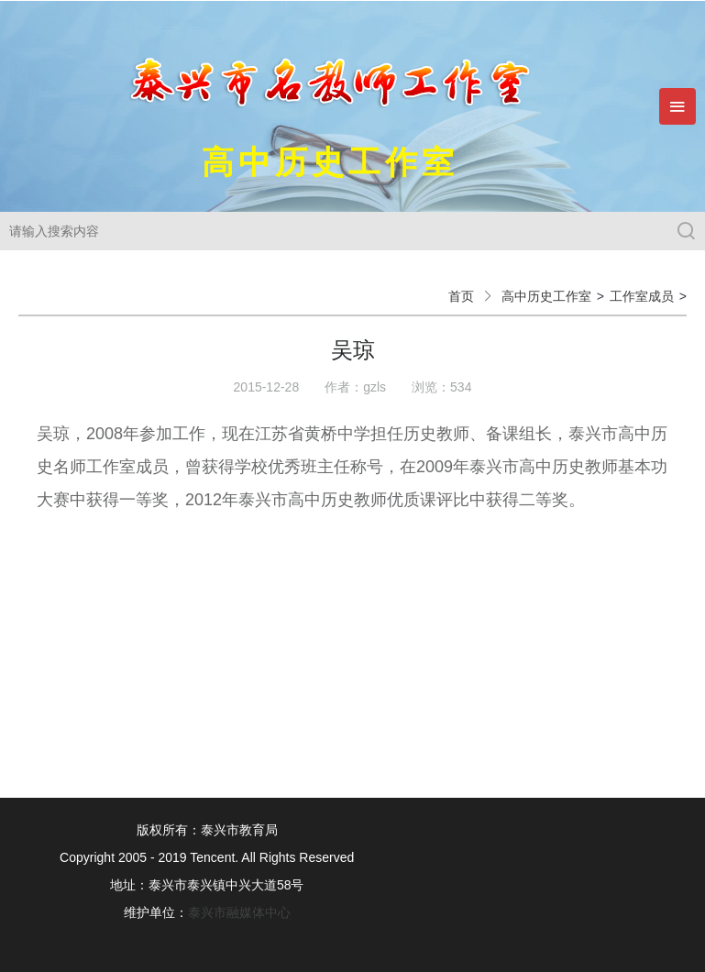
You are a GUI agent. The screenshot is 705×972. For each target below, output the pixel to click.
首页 (461, 296)
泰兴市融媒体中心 (239, 912)
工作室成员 (642, 296)
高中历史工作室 (546, 296)
